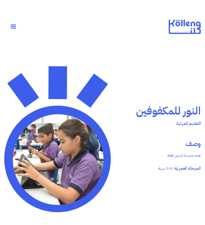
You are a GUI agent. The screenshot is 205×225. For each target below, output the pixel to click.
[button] (13, 27)
